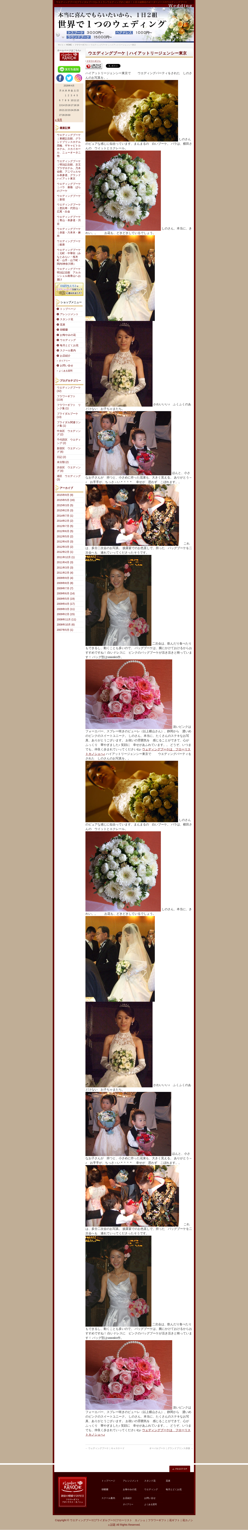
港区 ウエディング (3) (69, 478)
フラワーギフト (93, 61)
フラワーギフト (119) (66, 398)
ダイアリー (64, 360)
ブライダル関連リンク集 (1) (69, 424)
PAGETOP (181, 1469)
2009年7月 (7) (65, 588)
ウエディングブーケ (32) (69, 389)
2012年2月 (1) (65, 552)
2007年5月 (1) (65, 629)
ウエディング (68, 340)
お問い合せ (66, 365)
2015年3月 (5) (65, 505)
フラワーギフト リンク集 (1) (69, 407)
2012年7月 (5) (65, 526)
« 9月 (58, 120)
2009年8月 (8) (65, 583)
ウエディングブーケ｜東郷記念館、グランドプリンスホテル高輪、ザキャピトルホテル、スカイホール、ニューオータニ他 (69, 145)
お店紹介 (65, 355)
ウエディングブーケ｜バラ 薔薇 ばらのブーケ (69, 187)
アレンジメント (69, 314)
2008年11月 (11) (66, 619)
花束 (62, 324)
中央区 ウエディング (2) (69, 433)
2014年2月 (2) (65, 520)
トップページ (68, 309)
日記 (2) (61, 457)
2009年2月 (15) (66, 614)
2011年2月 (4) (65, 572)
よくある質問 (65, 370)
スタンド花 (66, 319)
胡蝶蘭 (64, 329)
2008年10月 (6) (66, 624)
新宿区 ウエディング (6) (69, 450)
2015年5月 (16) (66, 500)
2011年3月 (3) (65, 567)
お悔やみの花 (68, 335)
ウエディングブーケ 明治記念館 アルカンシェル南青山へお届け (70, 274)
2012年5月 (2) (65, 536)
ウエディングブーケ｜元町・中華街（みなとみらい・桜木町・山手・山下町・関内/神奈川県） (69, 256)
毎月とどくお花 (69, 345)
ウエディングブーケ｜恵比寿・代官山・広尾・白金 (69, 208)
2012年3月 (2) (65, 546)
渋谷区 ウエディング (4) (69, 469)
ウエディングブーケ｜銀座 (69, 243)
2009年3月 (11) (66, 609)
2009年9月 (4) (65, 578)
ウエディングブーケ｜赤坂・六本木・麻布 (69, 232)
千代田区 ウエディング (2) (69, 441)
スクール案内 (68, 350)
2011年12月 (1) (66, 557)
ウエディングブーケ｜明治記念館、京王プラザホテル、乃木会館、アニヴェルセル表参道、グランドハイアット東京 (69, 170)
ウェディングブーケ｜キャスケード (105, 1448)
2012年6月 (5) (65, 531)
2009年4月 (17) (66, 603)
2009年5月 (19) (66, 598)
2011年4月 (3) (65, 562)
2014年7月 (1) (65, 515)
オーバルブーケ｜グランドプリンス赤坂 (171, 1448)
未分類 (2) (63, 462)
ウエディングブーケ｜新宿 (69, 198)
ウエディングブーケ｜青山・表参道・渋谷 (69, 220)
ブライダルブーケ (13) (67, 415)
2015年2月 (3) (65, 510)
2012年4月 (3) (65, 541)
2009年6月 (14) (66, 593)
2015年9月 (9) (65, 495)
